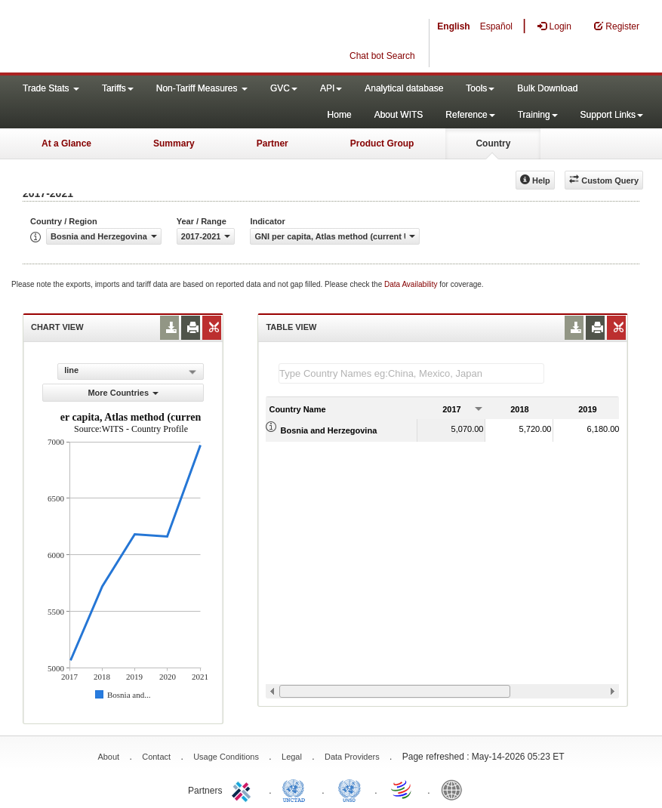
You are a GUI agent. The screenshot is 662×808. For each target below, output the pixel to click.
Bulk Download (547, 88)
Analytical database (404, 88)
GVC (283, 88)
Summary (174, 143)
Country (493, 143)
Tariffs (118, 88)
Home (340, 114)
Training (538, 114)
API (331, 88)
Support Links (611, 114)
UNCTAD (297, 789)
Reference (469, 114)
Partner (272, 143)
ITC (244, 789)
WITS (151, 38)
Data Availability (411, 284)
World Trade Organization (402, 789)
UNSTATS (349, 789)
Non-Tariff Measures (202, 88)
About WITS (398, 114)
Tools (480, 88)
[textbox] (411, 373)
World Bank (455, 789)
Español (496, 26)
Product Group (382, 143)
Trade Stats (51, 88)
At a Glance (66, 143)
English (453, 26)
